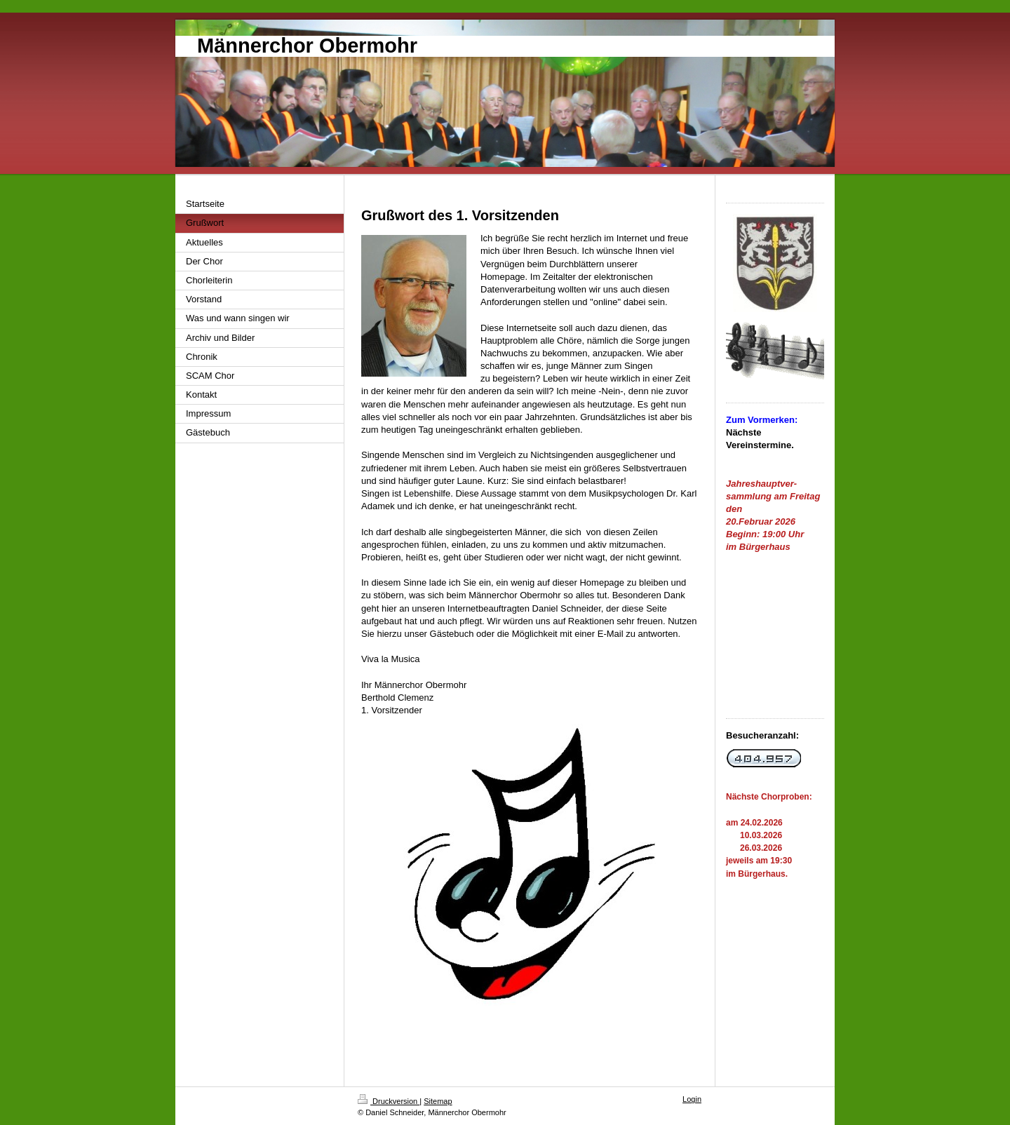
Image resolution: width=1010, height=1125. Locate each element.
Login (691, 1099)
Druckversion (388, 1101)
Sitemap (438, 1101)
